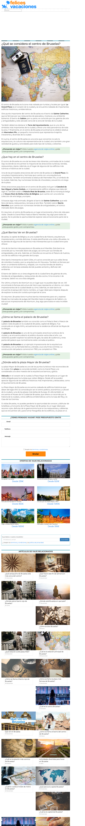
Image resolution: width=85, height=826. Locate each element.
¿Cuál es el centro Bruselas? (49, 706)
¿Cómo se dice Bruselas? (48, 626)
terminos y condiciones (18, 542)
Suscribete (64, 539)
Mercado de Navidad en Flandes (11, 501)
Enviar (36, 454)
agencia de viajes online (44, 149)
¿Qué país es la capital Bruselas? (51, 787)
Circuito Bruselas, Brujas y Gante (47, 479)
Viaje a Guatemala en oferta (10, 524)
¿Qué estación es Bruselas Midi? (17, 652)
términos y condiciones (40, 449)
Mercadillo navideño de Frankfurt (47, 524)
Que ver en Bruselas (12, 732)
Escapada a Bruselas (7, 479)
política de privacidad (36, 542)
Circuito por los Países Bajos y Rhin (48, 501)
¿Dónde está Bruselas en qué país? (52, 601)
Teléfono (7, 429)
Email (8, 421)
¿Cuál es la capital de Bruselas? (51, 812)
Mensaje (7, 436)
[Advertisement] (35, 25)
